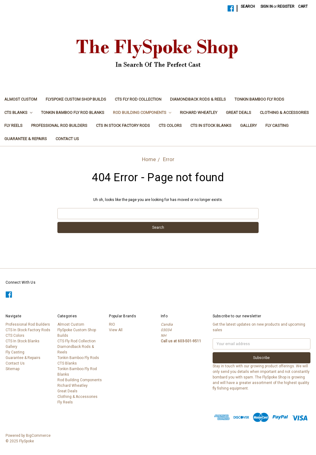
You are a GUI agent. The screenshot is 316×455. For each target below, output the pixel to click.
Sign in (266, 6)
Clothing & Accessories (284, 112)
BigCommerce (38, 435)
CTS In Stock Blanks (210, 125)
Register (285, 6)
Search (248, 6)
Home (149, 159)
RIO (112, 324)
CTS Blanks (18, 112)
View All (116, 330)
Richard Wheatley (198, 112)
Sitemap (12, 369)
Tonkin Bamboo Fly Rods (259, 99)
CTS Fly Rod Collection (138, 99)
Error (168, 159)
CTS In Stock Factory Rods (123, 125)
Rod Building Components (142, 112)
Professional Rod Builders (59, 125)
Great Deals (238, 112)
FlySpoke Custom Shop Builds (76, 99)
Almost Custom (20, 99)
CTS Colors (170, 125)
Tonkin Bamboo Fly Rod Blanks (72, 112)
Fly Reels (13, 125)
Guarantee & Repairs (25, 138)
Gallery (248, 125)
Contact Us (67, 138)
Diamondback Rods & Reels (198, 99)
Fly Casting (277, 125)
